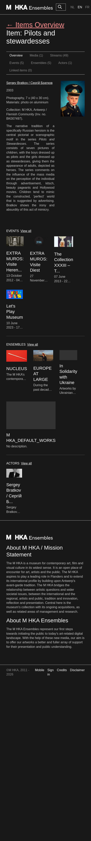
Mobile (39, 670)
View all (25, 231)
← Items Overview (35, 25)
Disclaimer (77, 670)
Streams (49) (59, 55)
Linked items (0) (20, 70)
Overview (16, 55)
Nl (72, 7)
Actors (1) (65, 63)
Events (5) (16, 63)
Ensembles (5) (41, 63)
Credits (62, 670)
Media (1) (36, 55)
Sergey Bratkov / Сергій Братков (29, 83)
